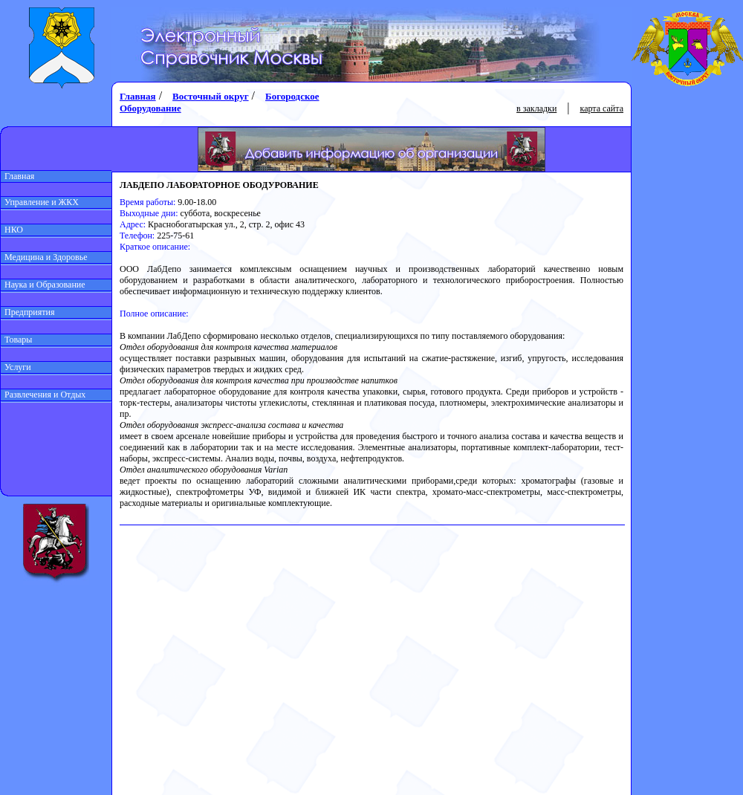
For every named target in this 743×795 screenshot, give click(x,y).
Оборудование (150, 108)
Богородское (292, 96)
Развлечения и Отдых (43, 394)
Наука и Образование (43, 284)
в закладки (536, 108)
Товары (16, 339)
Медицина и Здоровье (44, 257)
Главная (17, 176)
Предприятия (28, 312)
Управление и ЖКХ (40, 202)
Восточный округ (210, 96)
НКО (12, 229)
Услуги (16, 367)
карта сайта (601, 108)
